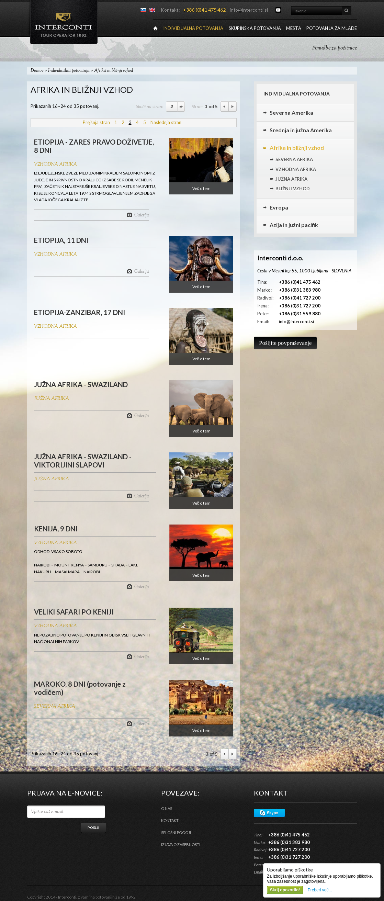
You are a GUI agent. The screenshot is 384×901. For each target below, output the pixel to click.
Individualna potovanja (69, 71)
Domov (37, 71)
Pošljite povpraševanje (285, 343)
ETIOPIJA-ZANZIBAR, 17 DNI (79, 312)
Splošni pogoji (176, 832)
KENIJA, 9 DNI (56, 529)
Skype (269, 813)
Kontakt (170, 820)
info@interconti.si (249, 10)
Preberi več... (320, 890)
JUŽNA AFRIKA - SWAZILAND (81, 384)
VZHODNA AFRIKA (55, 164)
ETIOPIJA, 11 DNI (61, 240)
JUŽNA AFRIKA (51, 398)
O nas (166, 808)
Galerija (141, 214)
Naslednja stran (165, 122)
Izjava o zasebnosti (180, 844)
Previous (225, 106)
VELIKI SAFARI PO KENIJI (74, 612)
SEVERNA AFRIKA (54, 706)
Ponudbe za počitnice (334, 48)
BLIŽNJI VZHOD (292, 188)
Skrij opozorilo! (285, 890)
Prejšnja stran (96, 122)
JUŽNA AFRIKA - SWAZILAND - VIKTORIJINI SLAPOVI (83, 460)
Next (233, 106)
